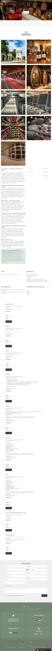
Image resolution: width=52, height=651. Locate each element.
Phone (33, 569)
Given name (29, 566)
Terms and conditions (14, 595)
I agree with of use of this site (15, 595)
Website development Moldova (34, 647)
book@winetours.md (13, 621)
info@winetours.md (13, 619)
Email (6, 569)
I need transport (9, 585)
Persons (6, 579)
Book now (26, 12)
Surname (6, 566)
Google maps (45, 175)
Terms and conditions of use (26, 644)
